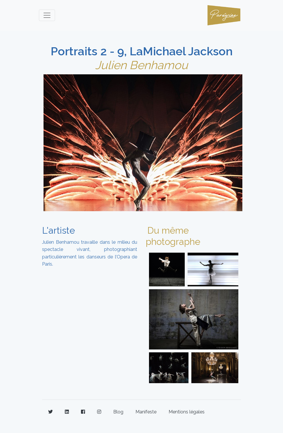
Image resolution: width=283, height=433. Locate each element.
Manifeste (145, 412)
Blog (118, 412)
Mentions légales (187, 412)
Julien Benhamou (141, 65)
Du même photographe (173, 236)
